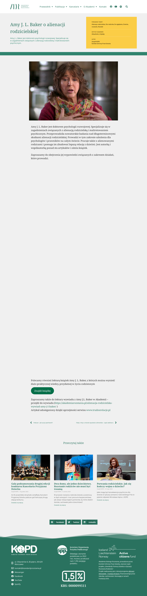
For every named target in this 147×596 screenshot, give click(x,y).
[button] (126, 6)
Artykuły (101, 34)
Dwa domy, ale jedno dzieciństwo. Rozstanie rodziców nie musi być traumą (72, 486)
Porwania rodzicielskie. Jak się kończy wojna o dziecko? (114, 485)
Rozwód (100, 27)
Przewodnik (46, 7)
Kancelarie (75, 7)
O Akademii (90, 7)
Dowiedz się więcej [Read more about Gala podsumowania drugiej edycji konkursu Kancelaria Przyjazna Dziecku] (17, 503)
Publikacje (61, 7)
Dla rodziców (110, 24)
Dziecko (125, 24)
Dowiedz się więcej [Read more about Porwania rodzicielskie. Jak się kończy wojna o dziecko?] (103, 500)
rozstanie (94, 27)
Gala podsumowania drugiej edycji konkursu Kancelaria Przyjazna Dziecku (30, 486)
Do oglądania (118, 24)
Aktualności (95, 34)
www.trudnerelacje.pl (98, 410)
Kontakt (103, 6)
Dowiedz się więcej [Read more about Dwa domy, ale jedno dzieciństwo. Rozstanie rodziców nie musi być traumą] (60, 505)
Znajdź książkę (42, 390)
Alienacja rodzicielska (98, 24)
